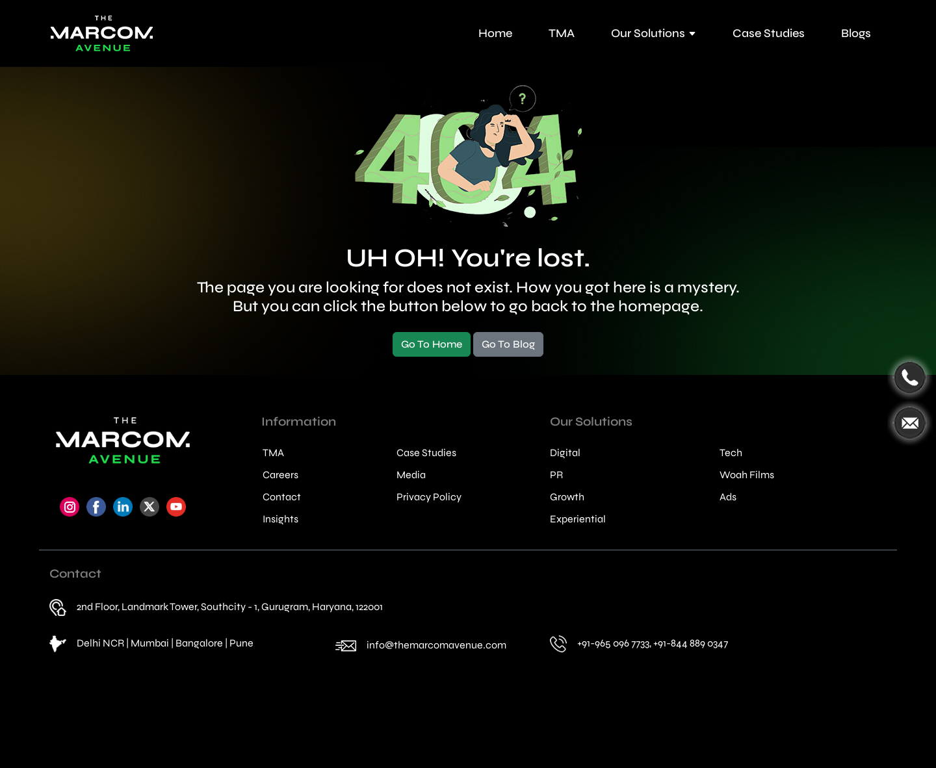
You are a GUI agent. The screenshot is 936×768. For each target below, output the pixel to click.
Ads (728, 497)
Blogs (856, 33)
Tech (731, 453)
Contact (282, 497)
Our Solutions (653, 33)
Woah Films (747, 475)
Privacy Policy (429, 497)
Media (411, 475)
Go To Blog (508, 344)
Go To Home (431, 344)
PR (556, 475)
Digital (565, 453)
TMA (562, 33)
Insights (280, 519)
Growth (567, 497)
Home (495, 33)
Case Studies (769, 33)
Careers (280, 475)
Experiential (578, 519)
